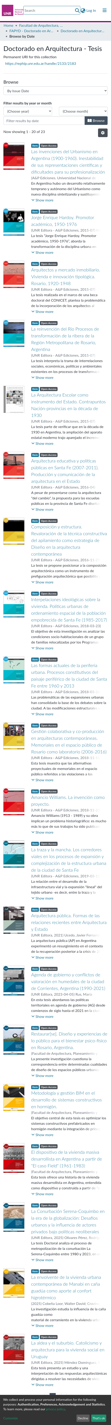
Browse (96, 120)
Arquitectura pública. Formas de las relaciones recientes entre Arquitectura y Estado (69, 922)
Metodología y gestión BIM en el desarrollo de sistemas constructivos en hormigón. (66, 1099)
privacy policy (55, 1409)
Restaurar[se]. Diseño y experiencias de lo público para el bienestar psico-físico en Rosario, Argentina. (69, 1040)
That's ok (98, 1418)
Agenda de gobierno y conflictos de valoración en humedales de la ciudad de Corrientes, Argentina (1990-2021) (68, 981)
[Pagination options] (103, 132)
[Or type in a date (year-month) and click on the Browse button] (44, 120)
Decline (83, 1418)
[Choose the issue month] (83, 111)
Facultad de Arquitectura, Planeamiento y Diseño (42, 25)
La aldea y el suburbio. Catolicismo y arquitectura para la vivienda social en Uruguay (67, 1349)
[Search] (51, 10)
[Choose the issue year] (27, 111)
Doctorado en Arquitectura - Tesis (83, 31)
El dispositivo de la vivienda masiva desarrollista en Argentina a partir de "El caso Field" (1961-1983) (66, 1158)
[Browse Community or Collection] (55, 90)
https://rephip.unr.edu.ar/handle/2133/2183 (40, 63)
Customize (10, 1418)
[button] (83, 10)
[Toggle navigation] (104, 10)
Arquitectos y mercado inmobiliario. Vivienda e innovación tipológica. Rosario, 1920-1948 (65, 276)
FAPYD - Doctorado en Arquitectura (32, 31)
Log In (91, 10)
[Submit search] (77, 10)
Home (8, 25)
